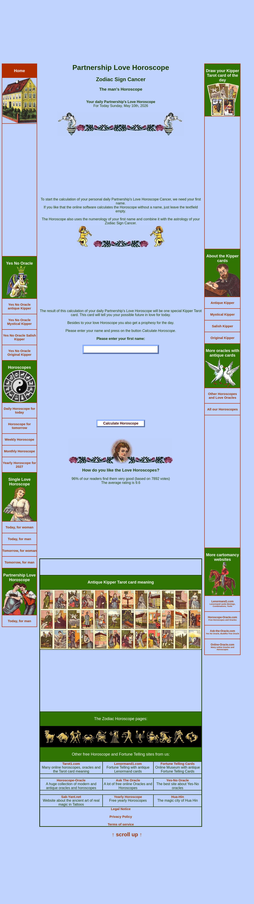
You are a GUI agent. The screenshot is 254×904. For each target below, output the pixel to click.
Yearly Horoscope (128, 797)
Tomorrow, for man (19, 562)
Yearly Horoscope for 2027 (19, 464)
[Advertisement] (127, 33)
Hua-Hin (177, 797)
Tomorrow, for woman (19, 550)
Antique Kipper (223, 303)
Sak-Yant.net (71, 797)
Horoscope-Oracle (71, 780)
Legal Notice (121, 809)
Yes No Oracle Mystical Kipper (19, 322)
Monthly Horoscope (19, 451)
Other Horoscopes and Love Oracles (222, 395)
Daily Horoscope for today (19, 410)
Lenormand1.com (128, 763)
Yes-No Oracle (177, 780)
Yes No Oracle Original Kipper (19, 352)
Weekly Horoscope (19, 439)
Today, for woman (19, 527)
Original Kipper (222, 338)
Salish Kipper (222, 326)
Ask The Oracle (128, 780)
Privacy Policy (120, 816)
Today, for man (19, 539)
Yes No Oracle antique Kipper (19, 306)
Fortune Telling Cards (177, 763)
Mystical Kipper (222, 314)
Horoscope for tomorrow (19, 426)
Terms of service (121, 824)
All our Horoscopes (222, 409)
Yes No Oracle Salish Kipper (19, 337)
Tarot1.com (71, 763)
